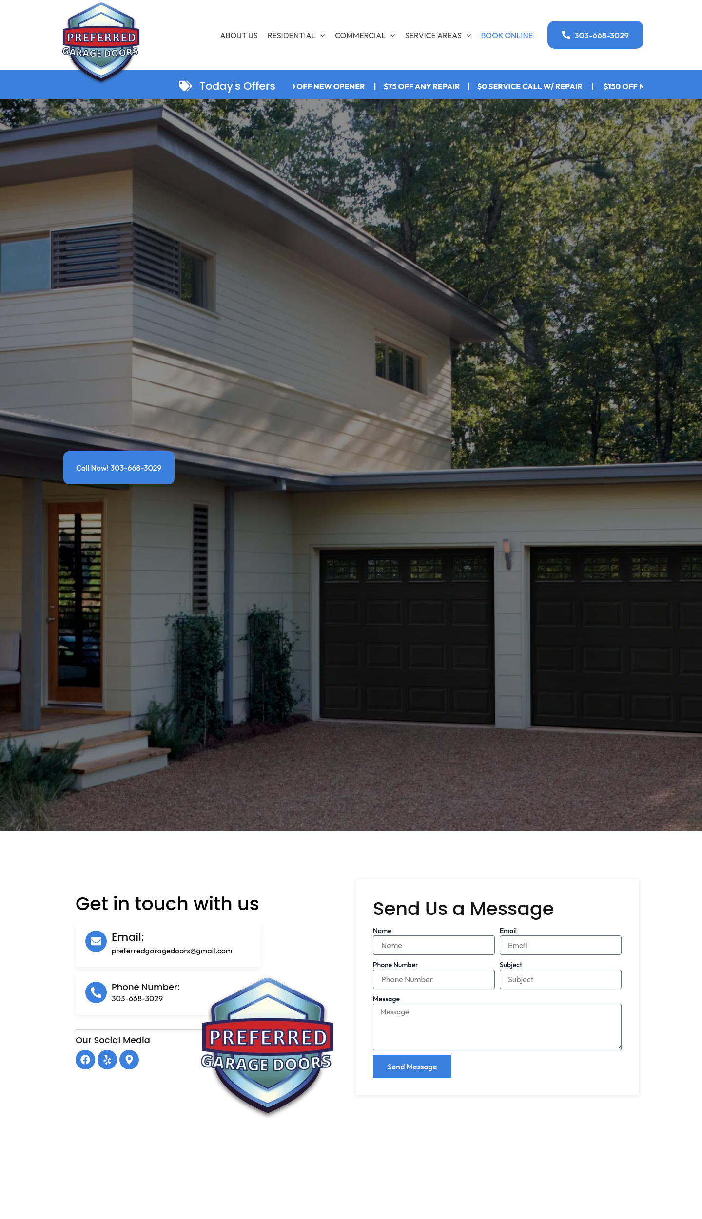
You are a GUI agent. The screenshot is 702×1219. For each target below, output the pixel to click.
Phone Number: (145, 987)
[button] (595, 35)
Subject (511, 964)
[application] (320, 35)
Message (386, 998)
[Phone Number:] (96, 992)
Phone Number (395, 964)
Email (508, 930)
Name (382, 930)
